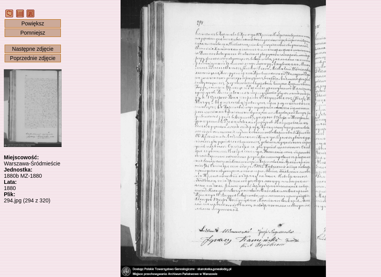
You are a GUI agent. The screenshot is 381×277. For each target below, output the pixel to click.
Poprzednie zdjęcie (32, 58)
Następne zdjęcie (32, 49)
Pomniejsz (32, 33)
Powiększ (32, 23)
